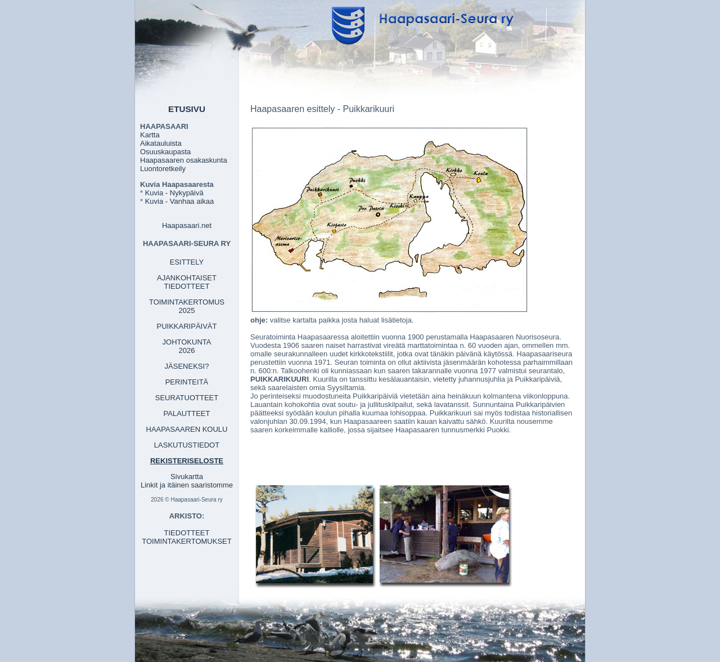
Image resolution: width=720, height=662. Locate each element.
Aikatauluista (161, 143)
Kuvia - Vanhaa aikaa (179, 201)
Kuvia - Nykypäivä (174, 193)
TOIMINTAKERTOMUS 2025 (186, 306)
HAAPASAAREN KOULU (187, 429)
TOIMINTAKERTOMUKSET (186, 541)
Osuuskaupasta (165, 151)
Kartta (150, 135)
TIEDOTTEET (187, 533)
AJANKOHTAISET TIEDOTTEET (187, 282)
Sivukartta (186, 476)
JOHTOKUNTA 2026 (187, 346)
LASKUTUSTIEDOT (186, 445)
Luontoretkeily (163, 168)
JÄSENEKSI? (187, 366)
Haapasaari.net (187, 225)
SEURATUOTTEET (186, 397)
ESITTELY (187, 262)
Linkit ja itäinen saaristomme (187, 485)
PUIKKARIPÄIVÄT (187, 326)
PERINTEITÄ (187, 382)
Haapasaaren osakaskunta (183, 160)
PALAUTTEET (187, 413)
